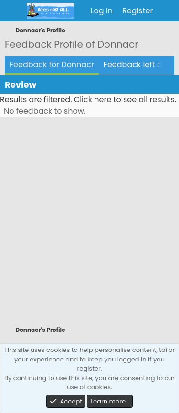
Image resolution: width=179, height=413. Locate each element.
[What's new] (167, 11)
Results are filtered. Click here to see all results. (88, 99)
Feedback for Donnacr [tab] (52, 64)
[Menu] (13, 11)
